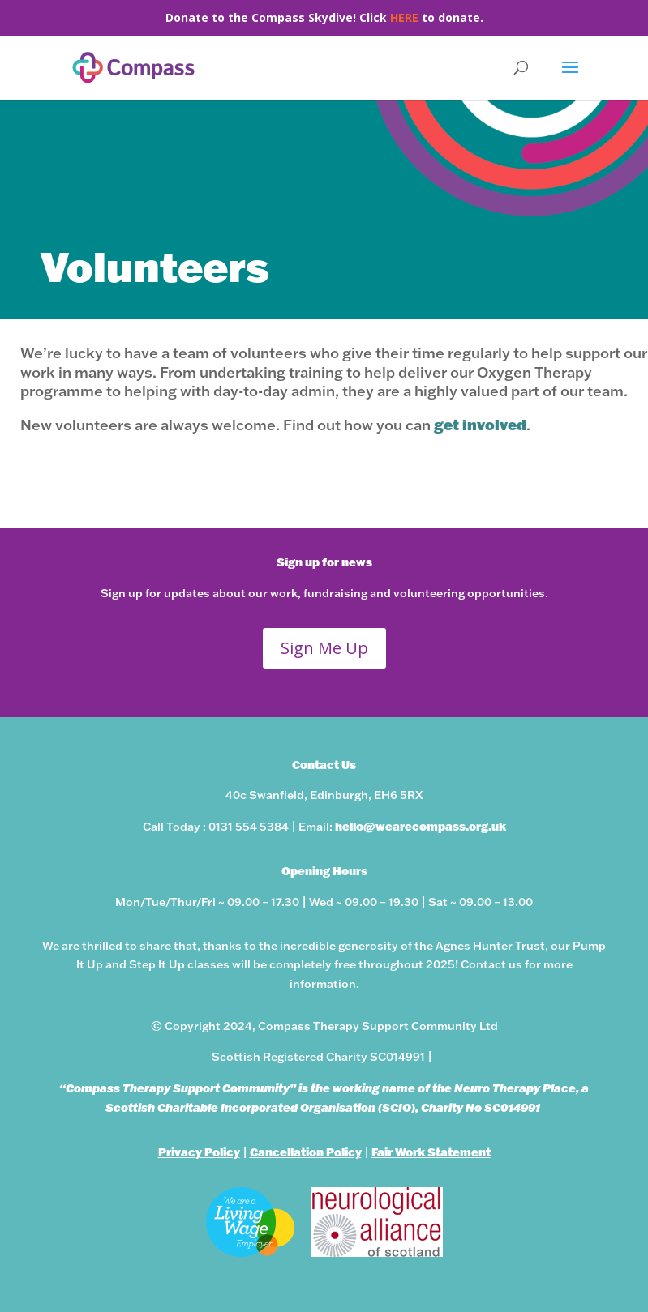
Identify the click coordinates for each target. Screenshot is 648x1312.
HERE (404, 17)
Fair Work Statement (431, 1152)
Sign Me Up (324, 648)
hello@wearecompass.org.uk (420, 826)
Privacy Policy (199, 1152)
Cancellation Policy (306, 1152)
